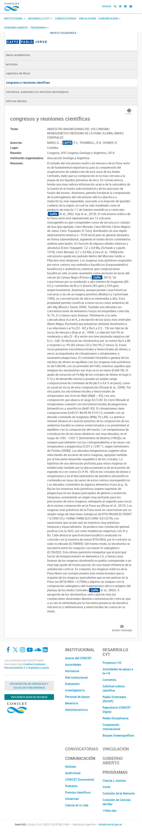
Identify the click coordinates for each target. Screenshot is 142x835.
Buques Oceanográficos (118, 735)
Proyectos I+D (112, 663)
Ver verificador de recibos (29, 697)
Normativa (72, 671)
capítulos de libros (18, 73)
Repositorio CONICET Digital (117, 709)
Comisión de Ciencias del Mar (117, 802)
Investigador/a (75, 690)
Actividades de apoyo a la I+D (118, 671)
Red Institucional (76, 677)
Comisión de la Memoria (119, 793)
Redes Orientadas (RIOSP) (114, 699)
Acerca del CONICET (78, 658)
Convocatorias (65, 18)
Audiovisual (72, 773)
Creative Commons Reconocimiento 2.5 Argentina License (26, 666)
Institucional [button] (15, 18)
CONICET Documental (79, 779)
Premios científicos (77, 792)
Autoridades (73, 665)
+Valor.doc (110, 811)
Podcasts (71, 786)
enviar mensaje (122, 630)
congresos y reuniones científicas (28, 83)
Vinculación (87, 18)
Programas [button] (40, 27)
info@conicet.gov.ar (110, 824)
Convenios (109, 680)
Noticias (70, 766)
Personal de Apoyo (77, 697)
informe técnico (16, 101)
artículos (12, 64)
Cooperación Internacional (111, 727)
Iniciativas (72, 799)
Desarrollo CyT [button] (40, 18)
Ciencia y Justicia (114, 781)
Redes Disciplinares (116, 718)
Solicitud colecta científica (114, 688)
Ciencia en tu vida (76, 805)
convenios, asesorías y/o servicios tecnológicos (37, 92)
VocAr (107, 787)
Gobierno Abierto (16, 27)
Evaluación (72, 684)
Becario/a (71, 703)
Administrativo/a (76, 710)
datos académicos (18, 55)
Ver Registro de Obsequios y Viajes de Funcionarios (29, 685)
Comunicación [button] (109, 18)
